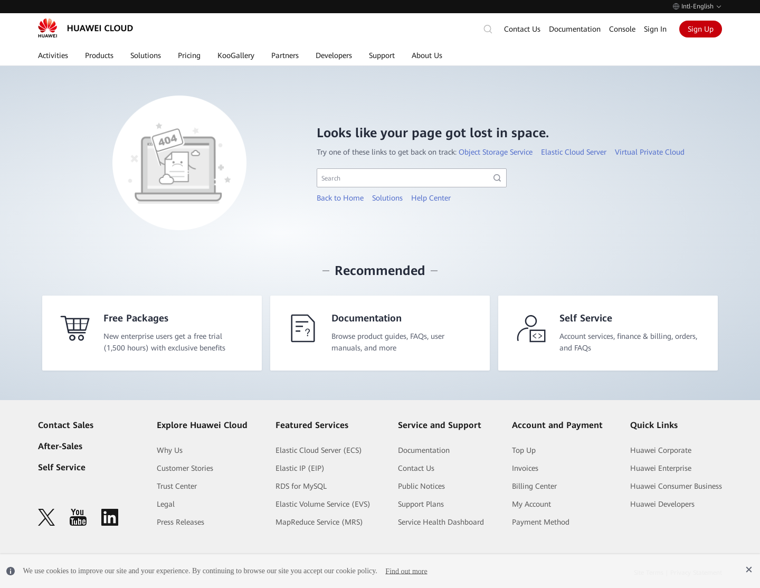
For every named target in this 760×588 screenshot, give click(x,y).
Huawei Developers (662, 504)
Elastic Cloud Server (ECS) (319, 450)
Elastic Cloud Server (573, 152)
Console (622, 29)
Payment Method (540, 522)
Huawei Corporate (660, 450)
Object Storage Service (496, 152)
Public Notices (421, 486)
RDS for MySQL (301, 486)
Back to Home (340, 198)
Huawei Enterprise (660, 468)
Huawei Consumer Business (676, 486)
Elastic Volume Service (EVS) (323, 504)
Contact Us (522, 29)
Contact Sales (65, 425)
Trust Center (177, 486)
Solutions (387, 198)
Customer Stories (185, 468)
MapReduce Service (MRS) (319, 522)
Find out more (406, 571)
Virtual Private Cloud (650, 152)
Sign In (655, 29)
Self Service (62, 467)
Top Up (524, 450)
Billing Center (534, 486)
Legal (166, 504)
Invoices (525, 468)
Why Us (170, 450)
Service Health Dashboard (441, 522)
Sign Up (701, 29)
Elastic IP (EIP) (300, 468)
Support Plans (421, 504)
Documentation (575, 29)
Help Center (431, 198)
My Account (531, 504)
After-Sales (60, 446)
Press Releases (180, 522)
